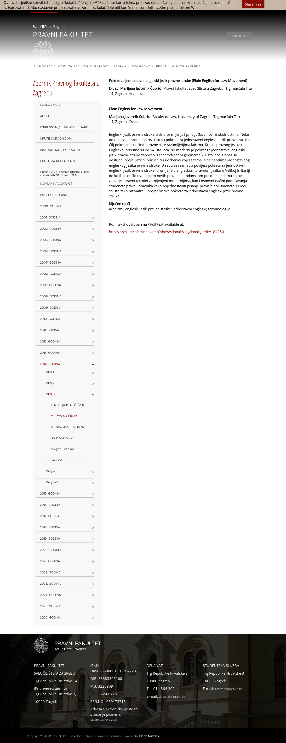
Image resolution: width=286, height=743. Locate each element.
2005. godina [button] (50, 262)
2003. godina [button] (50, 240)
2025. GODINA (50, 606)
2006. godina (50, 273)
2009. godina (50, 307)
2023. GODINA (50, 583)
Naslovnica (43, 66)
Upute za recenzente (58, 161)
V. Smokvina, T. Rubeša (67, 427)
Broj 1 (50, 372)
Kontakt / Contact (56, 183)
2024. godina (50, 595)
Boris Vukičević (62, 438)
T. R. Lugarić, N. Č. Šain (67, 405)
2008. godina (50, 296)
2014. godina (141, 66)
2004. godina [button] (50, 251)
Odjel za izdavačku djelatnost (83, 66)
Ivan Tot (56, 460)
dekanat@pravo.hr (172, 696)
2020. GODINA (50, 549)
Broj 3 (161, 66)
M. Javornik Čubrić (186, 66)
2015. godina (50, 493)
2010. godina (50, 319)
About (45, 116)
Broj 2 (50, 383)
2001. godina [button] (50, 217)
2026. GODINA (50, 617)
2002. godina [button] (50, 228)
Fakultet (239, 36)
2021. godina (50, 561)
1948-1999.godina (53, 195)
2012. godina (50, 341)
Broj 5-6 (52, 482)
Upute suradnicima (56, 138)
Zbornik (120, 66)
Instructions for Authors (63, 149)
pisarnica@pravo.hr (104, 719)
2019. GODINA (50, 538)
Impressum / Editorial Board (64, 127)
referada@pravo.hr (228, 689)
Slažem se (253, 4)
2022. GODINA (50, 572)
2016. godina (50, 504)
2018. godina (50, 527)
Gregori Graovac (62, 449)
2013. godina (50, 352)
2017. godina (50, 516)
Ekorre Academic (149, 736)
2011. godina (49, 330)
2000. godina (51, 206)
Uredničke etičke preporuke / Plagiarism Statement (64, 174)
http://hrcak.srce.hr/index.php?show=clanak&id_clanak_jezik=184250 (166, 231)
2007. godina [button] (50, 285)
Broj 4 (50, 471)
